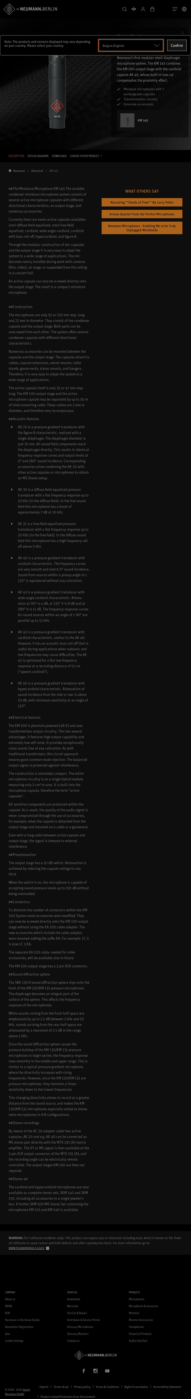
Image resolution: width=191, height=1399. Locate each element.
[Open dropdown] (131, 45)
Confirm (177, 45)
